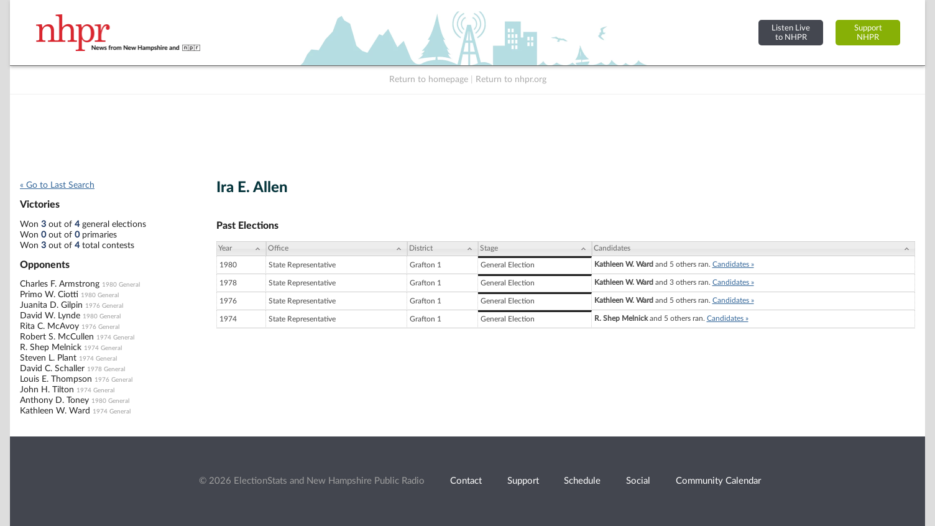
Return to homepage (428, 79)
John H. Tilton (47, 389)
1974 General (115, 338)
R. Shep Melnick (50, 347)
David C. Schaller (52, 368)
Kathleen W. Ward (55, 411)
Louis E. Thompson (56, 379)
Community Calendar (718, 481)
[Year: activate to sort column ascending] (241, 248)
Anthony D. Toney (54, 400)
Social (638, 481)
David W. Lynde (50, 315)
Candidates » (733, 264)
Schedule (582, 481)
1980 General (121, 285)
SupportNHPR (868, 32)
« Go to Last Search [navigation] (57, 185)
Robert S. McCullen (57, 337)
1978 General (106, 369)
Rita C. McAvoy (49, 326)
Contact (466, 481)
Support (523, 481)
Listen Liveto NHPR (790, 32)
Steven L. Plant (48, 358)
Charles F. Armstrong (59, 284)
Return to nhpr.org (511, 79)
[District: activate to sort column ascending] (442, 248)
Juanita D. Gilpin (51, 305)
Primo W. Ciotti (49, 294)
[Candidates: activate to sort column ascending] (753, 248)
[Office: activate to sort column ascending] (336, 248)
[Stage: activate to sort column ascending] (535, 248)
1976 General (104, 306)
